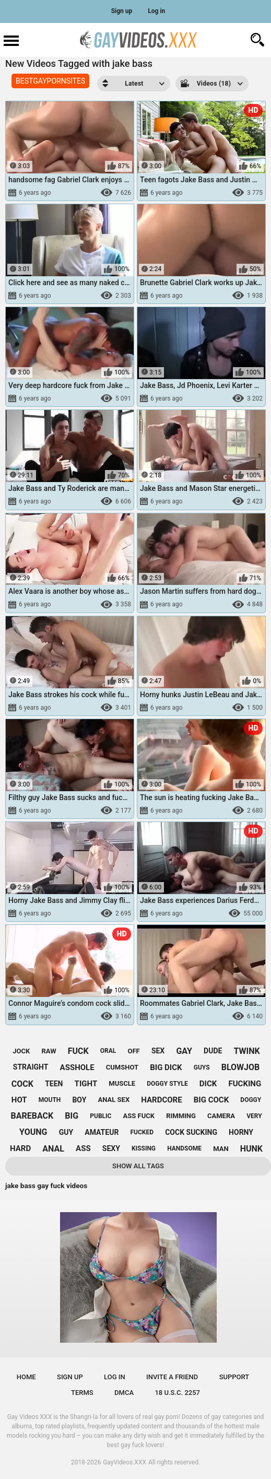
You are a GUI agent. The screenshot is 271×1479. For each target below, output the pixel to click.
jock (21, 1051)
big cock (211, 1100)
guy (66, 1132)
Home (26, 1377)
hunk (251, 1149)
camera (221, 1116)
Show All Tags (138, 1166)
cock (22, 1084)
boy (79, 1100)
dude (213, 1051)
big (71, 1116)
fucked (142, 1132)
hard (20, 1148)
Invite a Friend (172, 1377)
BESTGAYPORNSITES (50, 81)
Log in (156, 11)
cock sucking (191, 1132)
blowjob (240, 1067)
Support (234, 1377)
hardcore (161, 1100)
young (33, 1132)
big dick (166, 1067)
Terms (82, 1392)
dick (208, 1083)
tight (86, 1083)
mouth (50, 1100)
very (254, 1116)
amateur (102, 1132)
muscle (122, 1083)
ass (83, 1148)
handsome (184, 1148)
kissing (144, 1148)
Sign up (122, 11)
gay (184, 1051)
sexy (111, 1148)
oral (108, 1050)
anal (53, 1149)
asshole (77, 1067)
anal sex (114, 1100)
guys (202, 1067)
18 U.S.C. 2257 (177, 1392)
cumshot (122, 1067)
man (220, 1149)
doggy (250, 1100)
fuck (78, 1051)
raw (48, 1051)
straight (31, 1067)
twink (247, 1051)
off (134, 1051)
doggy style (167, 1083)
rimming (181, 1116)
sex (157, 1051)
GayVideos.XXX (124, 1462)
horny (241, 1132)
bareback (31, 1116)
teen (54, 1083)
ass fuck (139, 1116)
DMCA (124, 1392)
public (100, 1116)
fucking (245, 1083)
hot (19, 1100)
